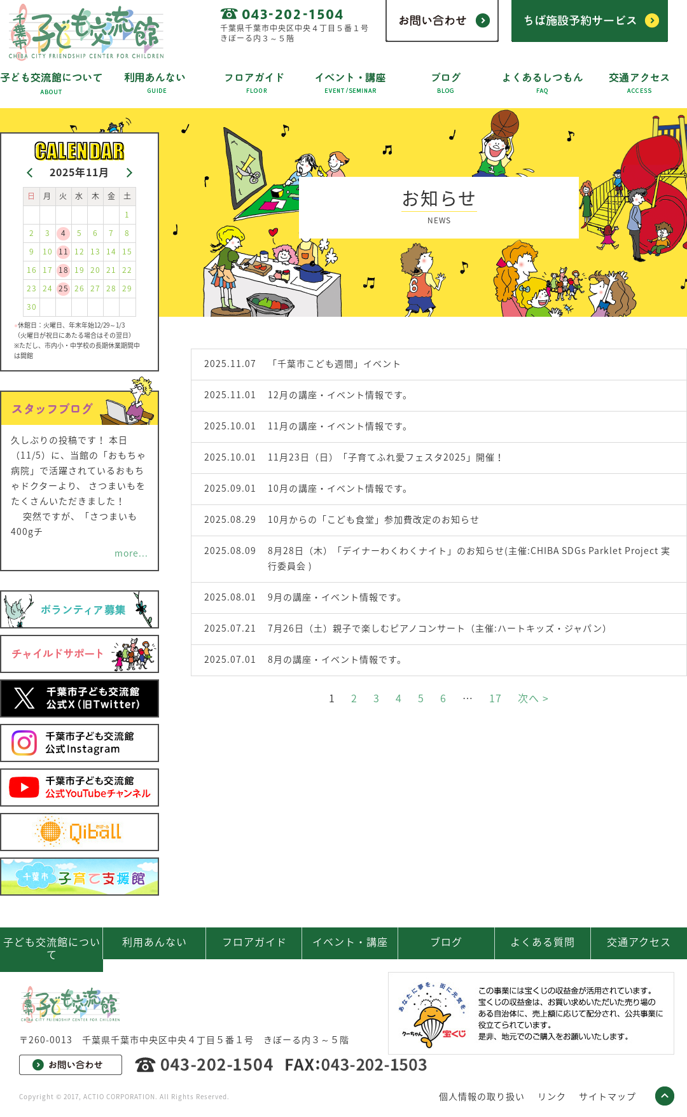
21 (111, 269)
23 (32, 288)
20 (95, 269)
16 (32, 269)
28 (111, 288)
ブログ (446, 941)
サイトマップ (607, 1096)
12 (79, 251)
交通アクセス (639, 941)
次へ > (533, 697)
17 (495, 697)
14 (111, 251)
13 (95, 251)
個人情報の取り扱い (482, 1096)
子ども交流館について (52, 948)
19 (79, 269)
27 (95, 288)
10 (48, 251)
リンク (552, 1096)
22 (127, 269)
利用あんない (154, 941)
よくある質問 (542, 941)
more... (131, 552)
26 (79, 288)
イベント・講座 (350, 941)
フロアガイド (254, 941)
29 (127, 288)
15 (127, 251)
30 (32, 306)
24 (48, 288)
